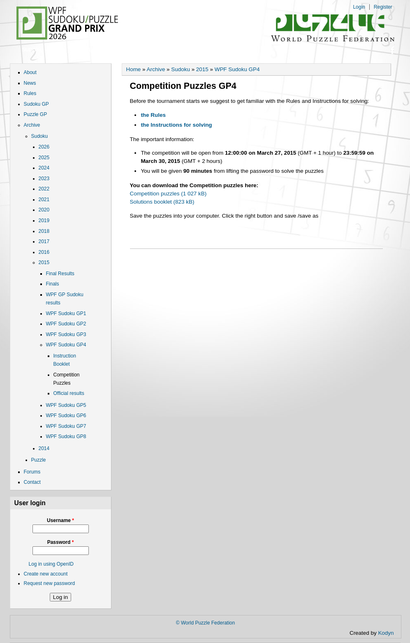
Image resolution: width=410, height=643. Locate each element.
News (30, 83)
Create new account (46, 574)
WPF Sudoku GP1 (66, 313)
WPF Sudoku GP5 (66, 405)
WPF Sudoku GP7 (66, 426)
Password (60, 542)
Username (60, 520)
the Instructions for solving (176, 125)
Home (133, 69)
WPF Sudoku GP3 (66, 334)
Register (383, 7)
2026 (44, 147)
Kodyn (388, 633)
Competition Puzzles (66, 379)
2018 (44, 231)
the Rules (153, 115)
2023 (44, 178)
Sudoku (39, 136)
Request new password (49, 583)
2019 (44, 220)
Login (359, 7)
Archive (32, 125)
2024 (44, 168)
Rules (30, 93)
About (30, 72)
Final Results (60, 273)
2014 (44, 448)
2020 (44, 210)
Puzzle (38, 460)
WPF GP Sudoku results (64, 299)
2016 (44, 252)
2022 (44, 189)
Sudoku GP (37, 50)
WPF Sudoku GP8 (66, 436)
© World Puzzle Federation (205, 623)
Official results (68, 393)
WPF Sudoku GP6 (66, 415)
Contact (186, 50)
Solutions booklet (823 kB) (162, 202)
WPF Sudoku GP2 (66, 324)
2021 (44, 199)
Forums (139, 50)
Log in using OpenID (51, 564)
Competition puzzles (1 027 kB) (168, 193)
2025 (44, 157)
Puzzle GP (90, 50)
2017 (44, 241)
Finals (52, 284)
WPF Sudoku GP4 (66, 345)
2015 (44, 262)
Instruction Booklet (64, 360)
